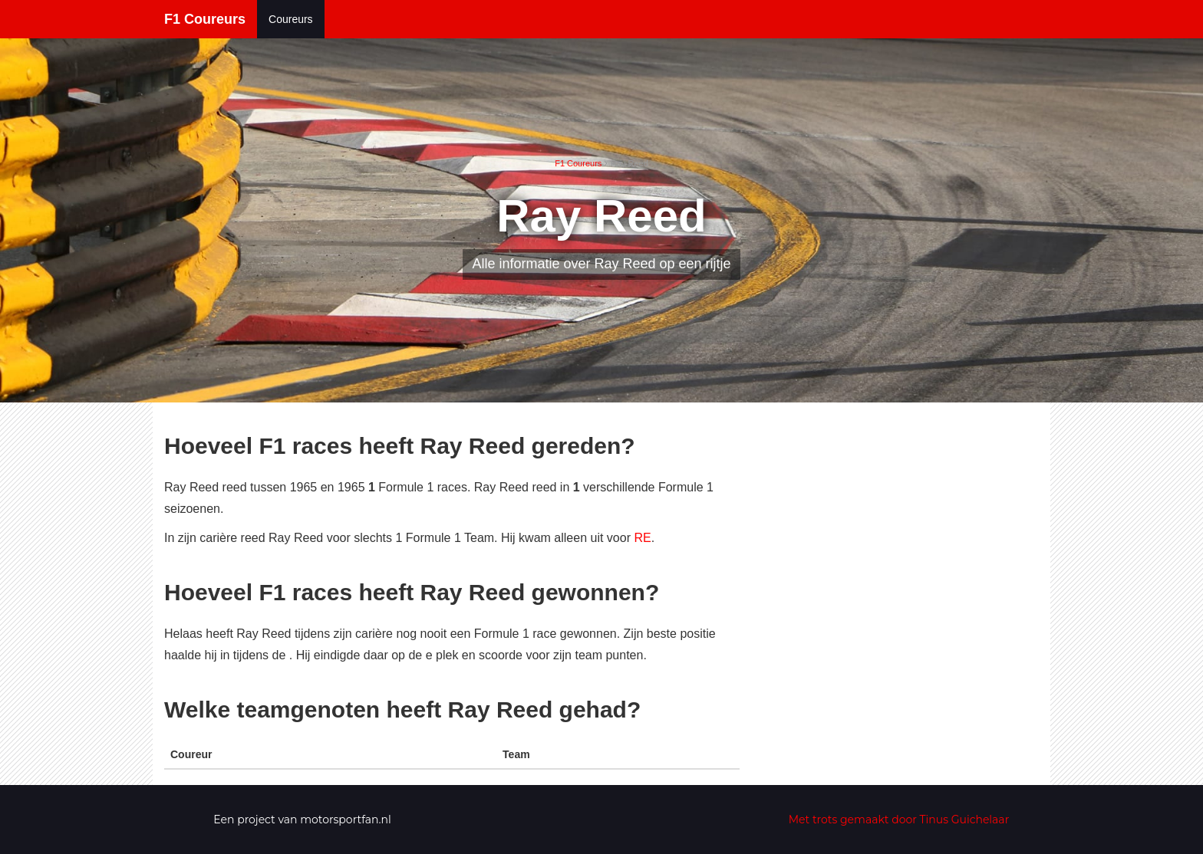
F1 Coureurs (205, 19)
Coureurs (291, 19)
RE (642, 537)
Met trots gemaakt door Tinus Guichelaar (899, 819)
